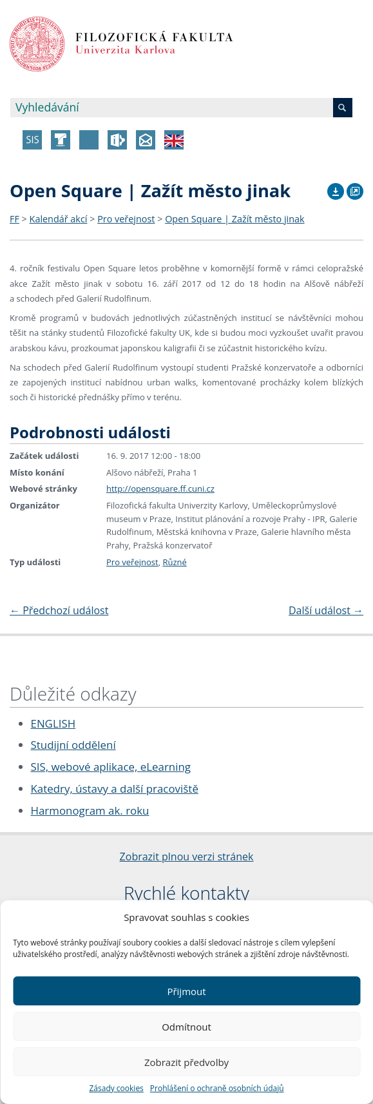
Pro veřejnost (126, 219)
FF (14, 219)
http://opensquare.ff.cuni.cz (160, 488)
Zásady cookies (116, 1088)
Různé (174, 562)
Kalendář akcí (59, 219)
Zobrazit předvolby (186, 1062)
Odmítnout (186, 1026)
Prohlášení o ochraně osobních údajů (217, 1088)
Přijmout (186, 991)
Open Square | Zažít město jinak (234, 219)
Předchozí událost (59, 610)
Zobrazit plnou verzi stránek (187, 856)
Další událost (326, 610)
